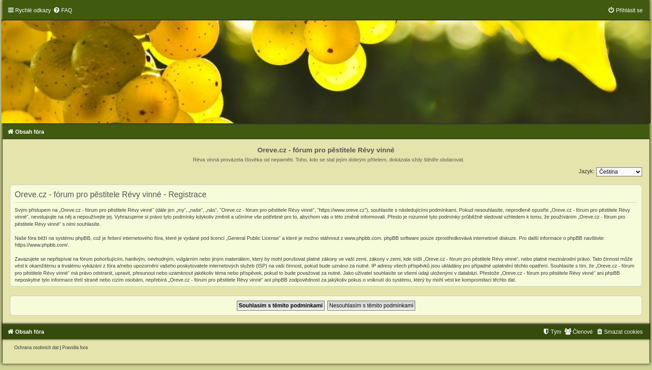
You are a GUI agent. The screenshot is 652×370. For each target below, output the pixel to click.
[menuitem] (62, 10)
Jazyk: (586, 171)
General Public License (253, 238)
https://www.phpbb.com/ (41, 245)
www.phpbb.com (363, 238)
